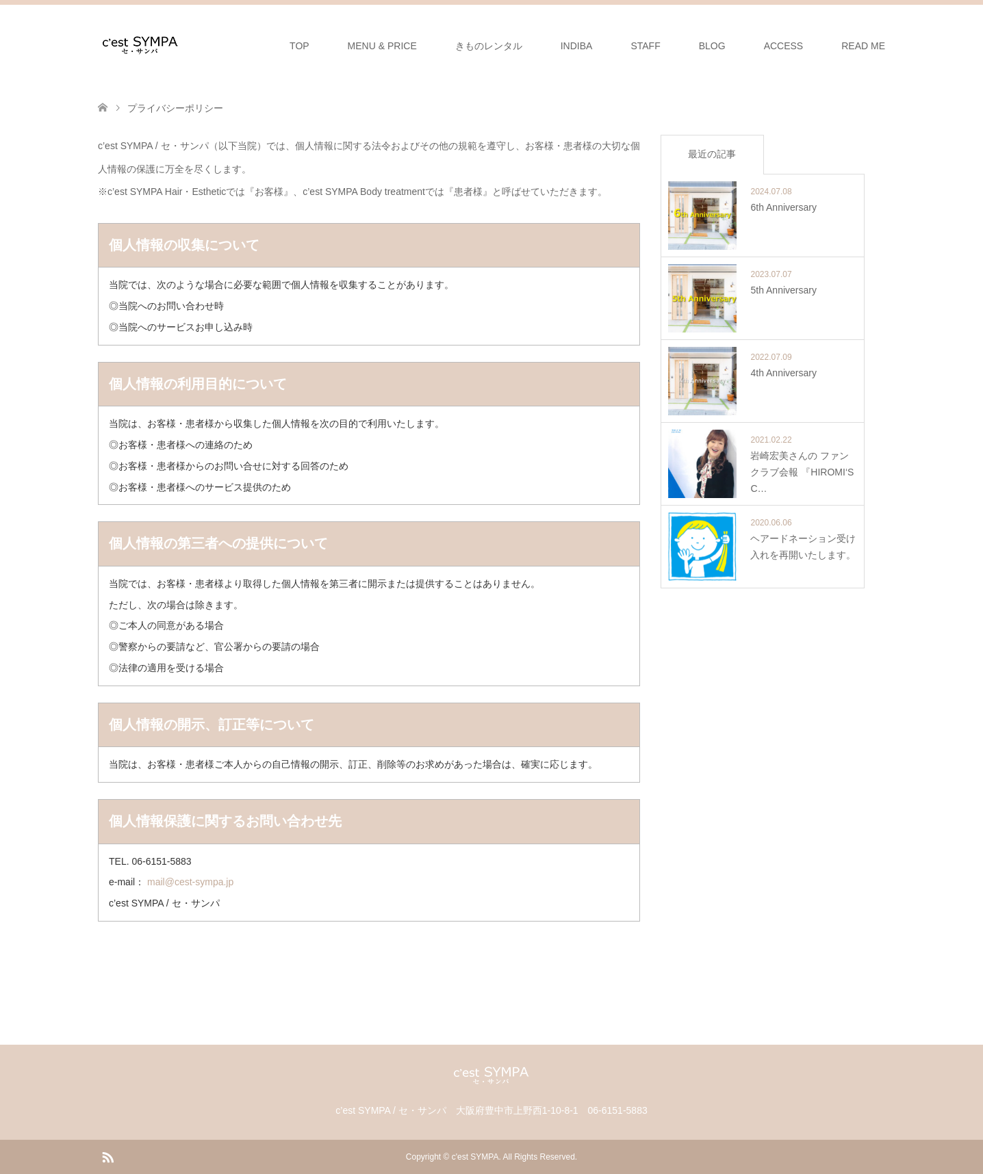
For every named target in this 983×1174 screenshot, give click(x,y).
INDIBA (577, 45)
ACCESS (784, 45)
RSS (107, 1156)
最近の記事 (712, 153)
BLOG (712, 45)
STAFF (645, 45)
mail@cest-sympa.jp (190, 881)
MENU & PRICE (382, 45)
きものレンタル (488, 45)
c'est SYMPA (475, 1157)
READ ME (863, 45)
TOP (299, 45)
